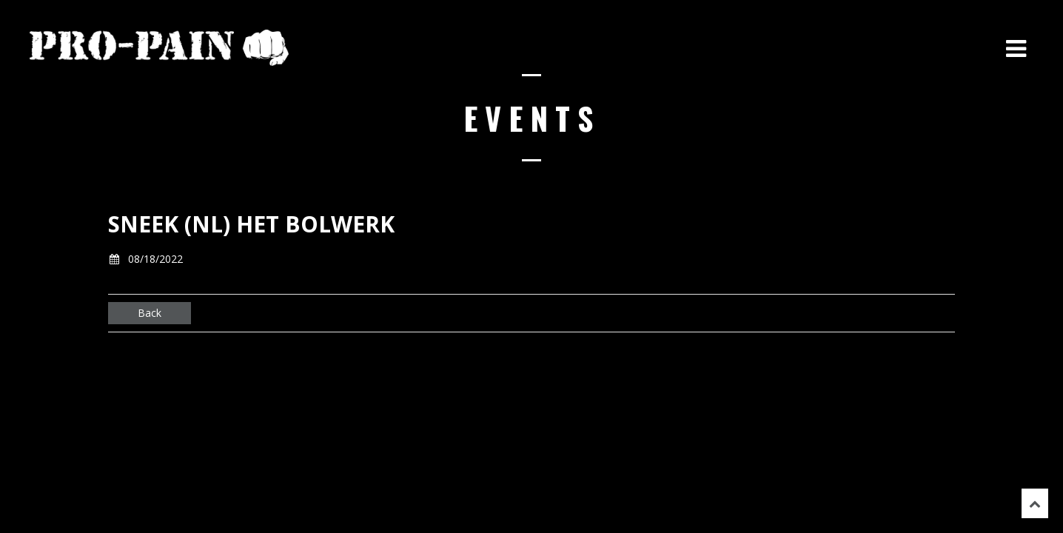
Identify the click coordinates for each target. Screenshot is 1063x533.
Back (149, 313)
